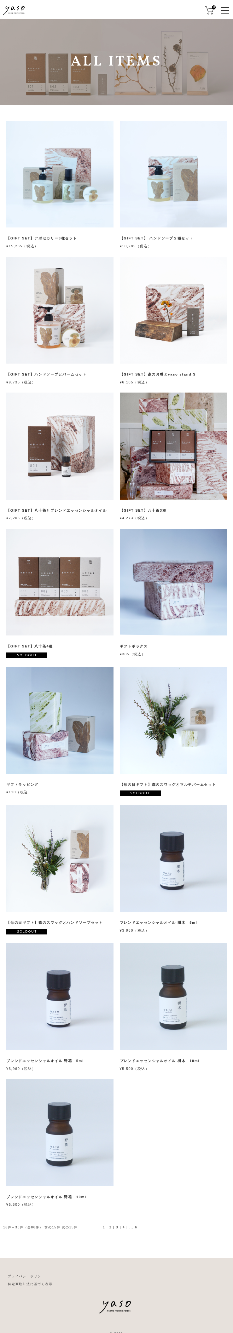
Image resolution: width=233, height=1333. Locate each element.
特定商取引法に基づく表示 (30, 1284)
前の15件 (52, 1227)
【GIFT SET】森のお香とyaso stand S (158, 374)
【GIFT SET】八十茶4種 (29, 646)
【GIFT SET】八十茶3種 (143, 510)
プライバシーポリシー (26, 1276)
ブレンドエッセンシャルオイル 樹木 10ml (160, 1061)
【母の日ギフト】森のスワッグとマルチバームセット (168, 784)
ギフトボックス (134, 646)
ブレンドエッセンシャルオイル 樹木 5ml (158, 922)
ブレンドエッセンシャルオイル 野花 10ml (46, 1197)
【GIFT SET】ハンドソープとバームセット (46, 374)
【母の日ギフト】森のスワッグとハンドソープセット (54, 922)
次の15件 (70, 1227)
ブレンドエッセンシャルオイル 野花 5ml (45, 1061)
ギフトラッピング (22, 784)
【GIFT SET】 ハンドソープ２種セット (157, 238)
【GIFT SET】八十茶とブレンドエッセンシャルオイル (56, 510)
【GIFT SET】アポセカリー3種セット (41, 238)
